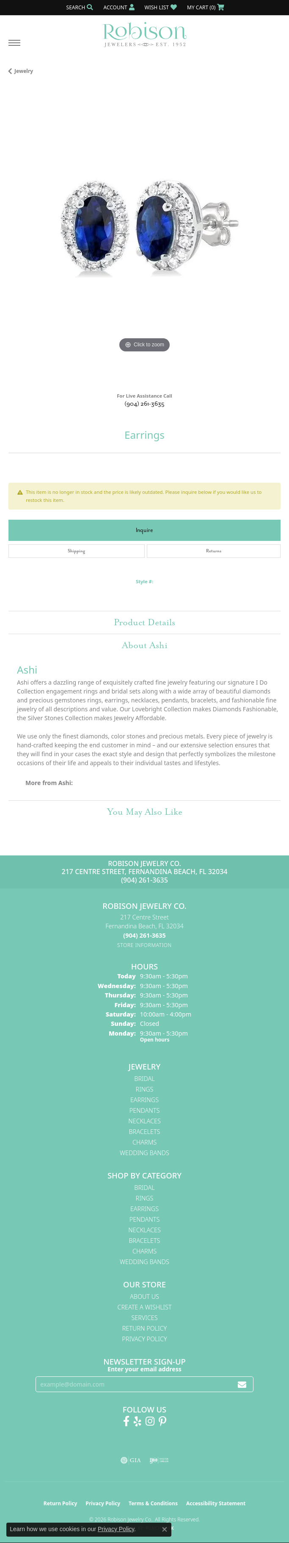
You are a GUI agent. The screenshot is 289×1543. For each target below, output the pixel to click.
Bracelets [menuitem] (144, 1132)
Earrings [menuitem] (144, 1100)
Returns (213, 551)
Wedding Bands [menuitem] (144, 1153)
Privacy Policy (144, 1339)
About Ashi (145, 645)
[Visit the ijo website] (158, 1460)
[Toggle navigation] (14, 47)
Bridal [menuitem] (144, 1079)
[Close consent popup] (164, 1529)
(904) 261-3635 (144, 403)
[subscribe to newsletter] (242, 1384)
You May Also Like (144, 811)
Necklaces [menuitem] (144, 1121)
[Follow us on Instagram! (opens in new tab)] (150, 1421)
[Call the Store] (144, 935)
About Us (144, 1296)
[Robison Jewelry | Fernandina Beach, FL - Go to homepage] (144, 31)
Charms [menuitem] (144, 1142)
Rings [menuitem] (145, 1089)
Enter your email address (144, 1369)
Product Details (144, 622)
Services (144, 1318)
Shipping (76, 551)
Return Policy (144, 1328)
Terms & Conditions (153, 1503)
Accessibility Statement (215, 1503)
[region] (144, 236)
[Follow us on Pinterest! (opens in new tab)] (162, 1421)
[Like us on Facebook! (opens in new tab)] (126, 1421)
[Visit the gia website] (131, 1460)
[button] (79, 7)
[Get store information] (144, 945)
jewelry (23, 71)
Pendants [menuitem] (144, 1110)
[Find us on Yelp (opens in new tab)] (137, 1421)
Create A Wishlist (144, 1307)
